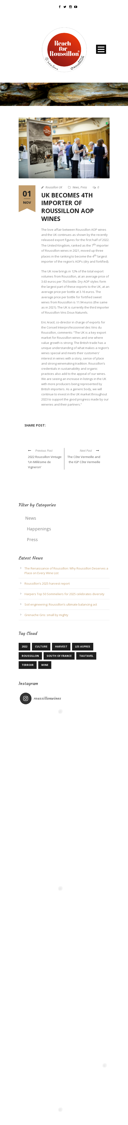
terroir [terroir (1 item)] (28, 665)
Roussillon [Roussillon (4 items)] (30, 655)
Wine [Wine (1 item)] (44, 665)
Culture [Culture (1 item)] (41, 646)
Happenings (39, 529)
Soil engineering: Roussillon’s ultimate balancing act (60, 604)
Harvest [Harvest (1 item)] (61, 646)
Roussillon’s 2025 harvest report (47, 583)
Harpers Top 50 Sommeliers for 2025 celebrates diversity (64, 594)
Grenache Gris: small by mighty (46, 615)
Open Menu (101, 49)
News (76, 187)
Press (83, 187)
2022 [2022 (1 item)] (24, 646)
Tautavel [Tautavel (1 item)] (86, 655)
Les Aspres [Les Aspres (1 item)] (82, 646)
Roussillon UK (53, 187)
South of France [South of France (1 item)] (59, 655)
